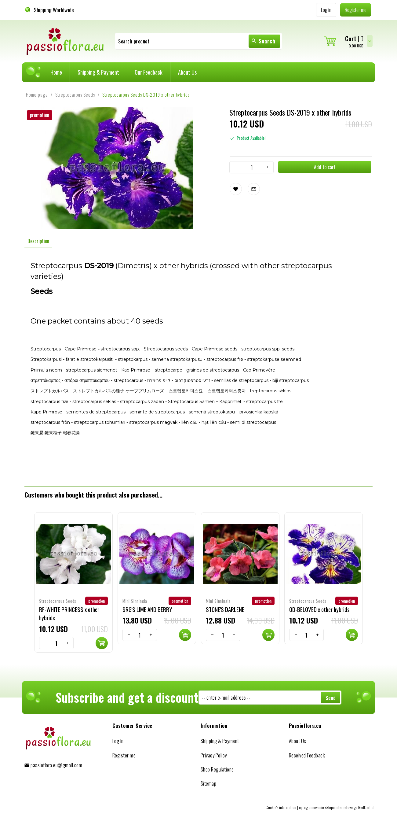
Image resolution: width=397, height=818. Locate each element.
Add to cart (325, 167)
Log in (118, 741)
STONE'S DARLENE (225, 609)
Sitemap (209, 783)
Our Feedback (148, 72)
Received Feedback (307, 755)
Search (263, 41)
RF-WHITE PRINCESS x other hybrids (69, 613)
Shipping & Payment (98, 72)
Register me (124, 755)
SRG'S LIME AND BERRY (147, 609)
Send (331, 697)
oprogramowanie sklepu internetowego (328, 807)
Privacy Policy (214, 755)
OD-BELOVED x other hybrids (319, 609)
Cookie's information (281, 807)
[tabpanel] (198, 367)
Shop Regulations (217, 769)
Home (56, 72)
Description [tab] (38, 241)
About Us (187, 72)
